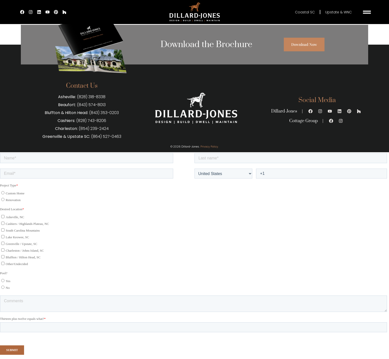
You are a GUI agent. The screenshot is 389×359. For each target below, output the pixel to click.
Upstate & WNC (338, 12)
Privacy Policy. (209, 147)
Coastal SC (305, 12)
